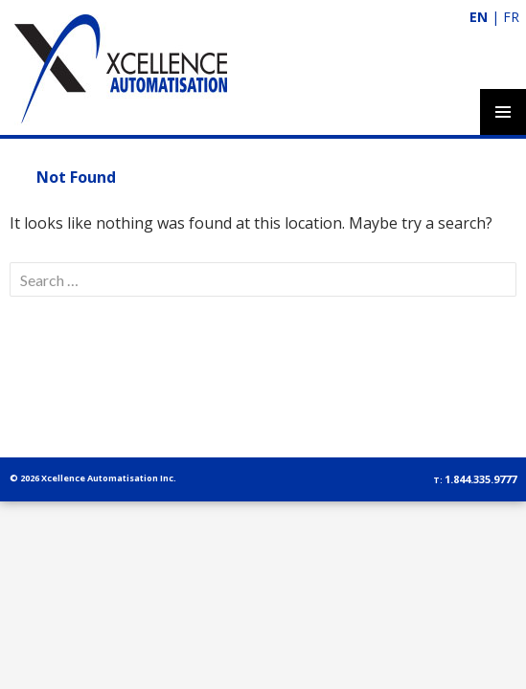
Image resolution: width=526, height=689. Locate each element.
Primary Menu (503, 112)
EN (478, 17)
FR (511, 17)
